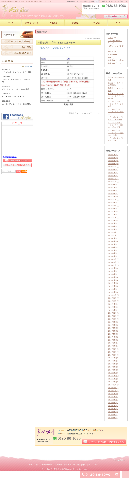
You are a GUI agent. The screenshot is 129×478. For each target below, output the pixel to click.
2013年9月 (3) (113, 358)
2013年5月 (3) (113, 370)
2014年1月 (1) (113, 346)
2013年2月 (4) (113, 379)
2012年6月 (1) (113, 400)
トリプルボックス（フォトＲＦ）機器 (17, 72)
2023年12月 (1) (113, 167)
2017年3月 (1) (113, 250)
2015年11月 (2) (113, 298)
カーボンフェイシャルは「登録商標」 (17, 104)
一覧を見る (28, 66)
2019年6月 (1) (113, 209)
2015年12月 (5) (113, 295)
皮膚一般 (111, 54)
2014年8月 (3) (113, 325)
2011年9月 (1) (113, 409)
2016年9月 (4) (113, 268)
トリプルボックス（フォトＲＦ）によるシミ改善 (116, 132)
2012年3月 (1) (113, 406)
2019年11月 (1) (113, 206)
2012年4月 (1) (113, 403)
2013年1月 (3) (113, 382)
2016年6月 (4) (113, 277)
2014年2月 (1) (113, 343)
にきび (110, 38)
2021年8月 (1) (113, 185)
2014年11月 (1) (113, 316)
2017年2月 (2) (113, 253)
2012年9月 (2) (113, 394)
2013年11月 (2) (113, 352)
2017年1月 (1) (113, 256)
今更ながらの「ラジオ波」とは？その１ (54, 48)
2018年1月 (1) (113, 229)
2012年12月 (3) (113, 385)
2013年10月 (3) (113, 355)
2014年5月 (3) (113, 334)
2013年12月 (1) (113, 349)
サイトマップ (94, 465)
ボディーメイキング (116, 46)
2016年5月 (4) (113, 280)
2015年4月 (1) (113, 304)
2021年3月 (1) (113, 194)
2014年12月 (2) (113, 313)
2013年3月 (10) (113, 376)
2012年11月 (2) (113, 388)
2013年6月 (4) (113, 367)
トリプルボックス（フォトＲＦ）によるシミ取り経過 (116, 125)
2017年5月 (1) (113, 244)
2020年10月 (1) (113, 199)
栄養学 (110, 51)
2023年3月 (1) (113, 170)
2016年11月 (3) (113, 262)
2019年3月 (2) (113, 211)
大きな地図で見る (10, 157)
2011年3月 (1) (113, 415)
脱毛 (109, 57)
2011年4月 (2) (113, 412)
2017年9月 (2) (113, 238)
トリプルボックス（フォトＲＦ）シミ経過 (116, 103)
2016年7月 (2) (113, 274)
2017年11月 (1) (113, 232)
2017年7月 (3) (113, 241)
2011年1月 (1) (113, 418)
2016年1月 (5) (113, 292)
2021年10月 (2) (113, 182)
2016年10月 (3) (113, 265)
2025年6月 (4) (113, 158)
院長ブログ (112, 63)
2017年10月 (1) (113, 235)
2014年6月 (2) (113, 331)
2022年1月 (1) (113, 176)
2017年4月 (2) (113, 247)
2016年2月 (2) (113, 289)
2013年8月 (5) (113, 361)
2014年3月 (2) (113, 340)
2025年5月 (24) (113, 161)
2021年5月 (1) (113, 191)
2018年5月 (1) (113, 223)
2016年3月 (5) (113, 286)
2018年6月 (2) (113, 220)
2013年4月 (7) (113, 373)
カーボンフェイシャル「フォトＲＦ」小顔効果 (116, 96)
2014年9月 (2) (113, 322)
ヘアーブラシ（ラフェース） (13, 97)
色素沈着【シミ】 (115, 60)
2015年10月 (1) (113, 301)
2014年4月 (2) (113, 337)
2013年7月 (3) (113, 364)
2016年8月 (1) (113, 271)
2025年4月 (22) (113, 164)
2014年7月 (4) (113, 328)
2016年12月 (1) (113, 259)
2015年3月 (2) (113, 307)
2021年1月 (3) (113, 196)
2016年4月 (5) (113, 283)
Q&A (84, 465)
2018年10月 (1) (113, 217)
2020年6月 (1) (113, 202)
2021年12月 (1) (113, 179)
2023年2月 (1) (113, 173)
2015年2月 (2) (113, 310)
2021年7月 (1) (113, 188)
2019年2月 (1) (113, 214)
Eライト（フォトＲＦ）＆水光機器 (15, 89)
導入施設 (77, 465)
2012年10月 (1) (113, 391)
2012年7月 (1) (113, 397)
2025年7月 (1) (113, 155)
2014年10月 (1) (113, 319)
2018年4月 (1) (113, 226)
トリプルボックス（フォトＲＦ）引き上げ (116, 111)
